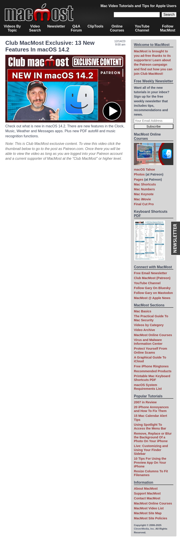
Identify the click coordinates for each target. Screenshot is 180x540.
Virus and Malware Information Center (148, 341)
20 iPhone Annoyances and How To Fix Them (151, 409)
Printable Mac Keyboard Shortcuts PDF (152, 378)
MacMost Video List (149, 508)
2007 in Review (145, 402)
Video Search (35, 28)
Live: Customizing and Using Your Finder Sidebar (151, 449)
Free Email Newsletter (150, 273)
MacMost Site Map (148, 513)
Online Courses (117, 28)
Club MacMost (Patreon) (152, 278)
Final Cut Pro (144, 204)
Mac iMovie (142, 199)
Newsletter (56, 26)
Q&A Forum (76, 28)
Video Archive (144, 330)
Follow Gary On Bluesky (152, 288)
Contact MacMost (147, 498)
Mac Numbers (144, 189)
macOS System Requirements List (148, 386)
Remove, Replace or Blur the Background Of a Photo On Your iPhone (153, 437)
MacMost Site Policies (150, 518)
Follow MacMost (167, 28)
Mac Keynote (144, 194)
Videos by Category (149, 325)
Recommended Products (153, 371)
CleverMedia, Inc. (144, 528)
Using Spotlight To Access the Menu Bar (150, 426)
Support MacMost (147, 493)
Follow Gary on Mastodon (153, 293)
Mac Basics (142, 311)
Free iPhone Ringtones (151, 366)
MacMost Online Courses (153, 335)
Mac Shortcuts (145, 184)
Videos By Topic (12, 28)
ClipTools (96, 26)
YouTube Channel (142, 28)
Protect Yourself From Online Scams (150, 350)
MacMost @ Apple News (152, 298)
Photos (139, 174)
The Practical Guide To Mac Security (151, 318)
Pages (138, 179)
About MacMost (146, 488)
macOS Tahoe (144, 169)
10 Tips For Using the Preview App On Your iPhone (150, 462)
